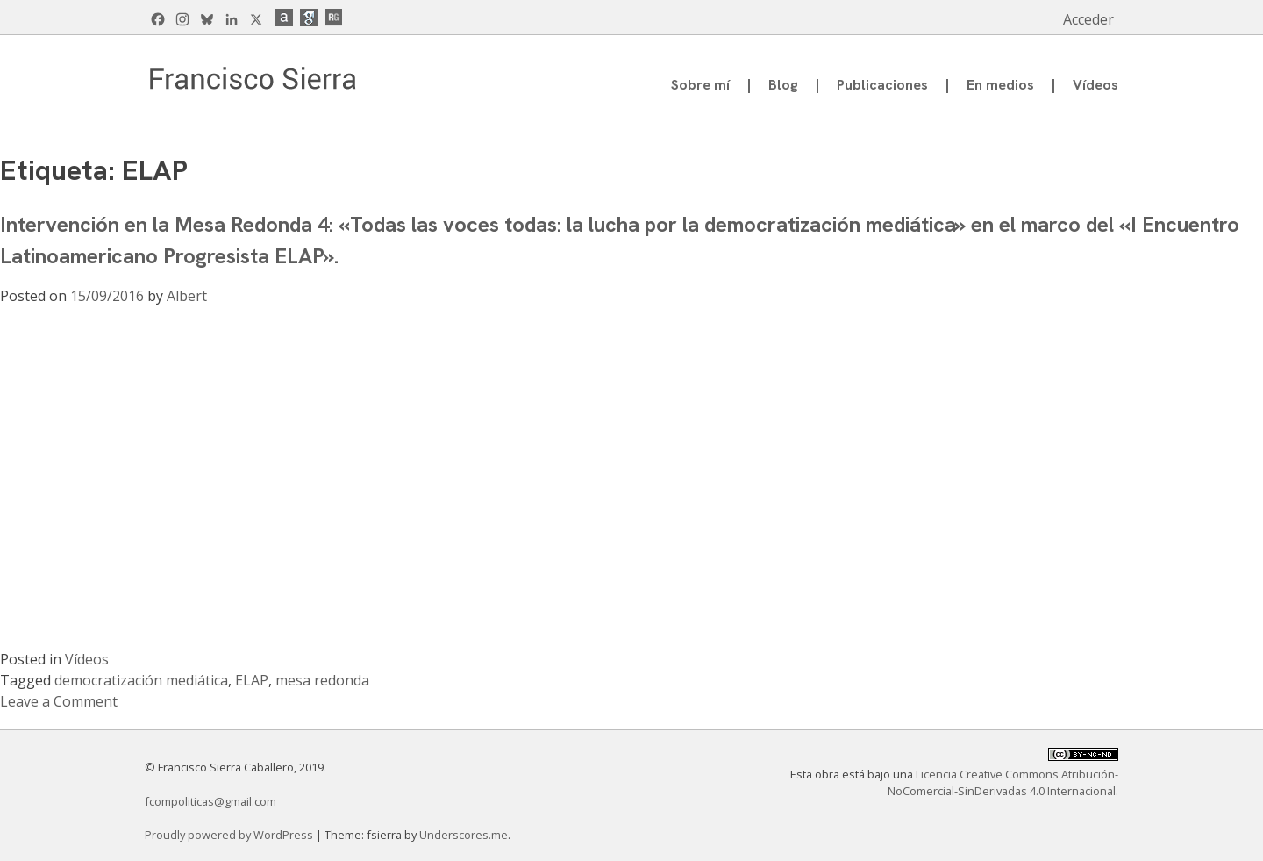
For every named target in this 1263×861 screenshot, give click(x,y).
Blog (783, 84)
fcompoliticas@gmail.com (210, 801)
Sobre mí (700, 84)
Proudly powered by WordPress (230, 835)
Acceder (1088, 19)
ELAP (251, 680)
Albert (187, 295)
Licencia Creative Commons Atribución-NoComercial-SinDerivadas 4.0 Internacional (1003, 782)
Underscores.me (463, 835)
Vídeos (1095, 84)
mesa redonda (322, 680)
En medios (1000, 84)
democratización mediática (141, 680)
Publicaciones (882, 84)
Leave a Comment (59, 701)
